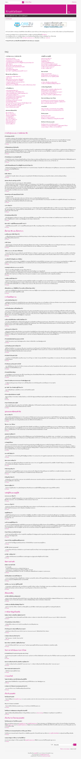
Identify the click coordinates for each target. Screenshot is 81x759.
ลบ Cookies (67, 748)
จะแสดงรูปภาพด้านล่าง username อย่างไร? (15, 82)
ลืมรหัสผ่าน (44, 34)
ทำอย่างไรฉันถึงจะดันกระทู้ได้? (12, 107)
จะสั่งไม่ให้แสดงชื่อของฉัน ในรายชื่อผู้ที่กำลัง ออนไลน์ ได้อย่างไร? (20, 62)
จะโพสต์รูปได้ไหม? (10, 117)
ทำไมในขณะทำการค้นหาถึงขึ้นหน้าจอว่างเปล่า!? (51, 92)
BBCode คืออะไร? (10, 112)
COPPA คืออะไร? (9, 68)
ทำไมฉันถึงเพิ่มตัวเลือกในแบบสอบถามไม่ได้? (15, 96)
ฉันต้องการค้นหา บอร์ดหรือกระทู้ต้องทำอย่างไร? (51, 89)
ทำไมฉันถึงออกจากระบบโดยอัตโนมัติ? (14, 61)
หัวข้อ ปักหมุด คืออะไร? (11, 121)
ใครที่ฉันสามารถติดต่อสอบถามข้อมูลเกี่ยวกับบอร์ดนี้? (52, 118)
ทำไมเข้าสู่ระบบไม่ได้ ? (11, 58)
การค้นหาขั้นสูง (28, 2)
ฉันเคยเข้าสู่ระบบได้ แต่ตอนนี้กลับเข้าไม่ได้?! (15, 66)
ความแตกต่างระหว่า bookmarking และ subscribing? (52, 100)
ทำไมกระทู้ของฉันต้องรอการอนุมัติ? (13, 105)
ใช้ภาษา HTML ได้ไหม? (11, 114)
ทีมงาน (61, 748)
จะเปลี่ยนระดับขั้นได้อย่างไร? (12, 83)
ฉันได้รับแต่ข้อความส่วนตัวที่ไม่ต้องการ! (49, 75)
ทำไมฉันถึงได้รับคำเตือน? (11, 101)
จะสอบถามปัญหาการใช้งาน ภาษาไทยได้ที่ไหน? (51, 127)
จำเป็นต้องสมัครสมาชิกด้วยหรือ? (13, 60)
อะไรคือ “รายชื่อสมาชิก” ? (46, 68)
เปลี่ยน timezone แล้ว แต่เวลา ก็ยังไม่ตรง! (14, 79)
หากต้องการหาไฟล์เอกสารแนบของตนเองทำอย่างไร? (52, 110)
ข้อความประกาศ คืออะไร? (11, 119)
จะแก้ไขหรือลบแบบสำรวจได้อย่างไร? (14, 97)
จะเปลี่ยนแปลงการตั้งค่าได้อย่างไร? (13, 76)
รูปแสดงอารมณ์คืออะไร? (11, 115)
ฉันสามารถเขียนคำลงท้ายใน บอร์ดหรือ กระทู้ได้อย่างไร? (53, 101)
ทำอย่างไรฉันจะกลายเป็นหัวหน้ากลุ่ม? (49, 64)
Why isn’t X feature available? (48, 117)
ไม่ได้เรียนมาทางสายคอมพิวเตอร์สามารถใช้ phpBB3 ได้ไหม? (54, 125)
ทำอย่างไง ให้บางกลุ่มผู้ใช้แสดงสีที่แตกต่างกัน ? (51, 65)
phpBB (35, 752)
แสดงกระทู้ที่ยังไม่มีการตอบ (11, 16)
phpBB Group (18, 699)
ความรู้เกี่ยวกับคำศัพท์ (53, 733)
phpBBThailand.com (32, 723)
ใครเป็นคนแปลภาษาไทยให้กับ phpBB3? (50, 124)
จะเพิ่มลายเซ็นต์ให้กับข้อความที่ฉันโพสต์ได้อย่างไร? (17, 93)
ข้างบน (7, 144)
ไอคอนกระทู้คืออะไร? (10, 123)
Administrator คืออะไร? (46, 58)
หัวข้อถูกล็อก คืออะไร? (10, 122)
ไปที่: (52, 744)
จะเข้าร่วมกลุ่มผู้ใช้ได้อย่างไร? (47, 62)
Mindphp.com (22, 723)
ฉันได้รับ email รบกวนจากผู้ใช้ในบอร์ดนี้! (50, 76)
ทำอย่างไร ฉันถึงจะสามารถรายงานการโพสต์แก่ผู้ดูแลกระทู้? (18, 103)
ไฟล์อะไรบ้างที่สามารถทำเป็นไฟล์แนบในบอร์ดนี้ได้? (52, 109)
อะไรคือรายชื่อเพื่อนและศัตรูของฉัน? (49, 82)
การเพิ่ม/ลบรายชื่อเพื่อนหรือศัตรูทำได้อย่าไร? (51, 83)
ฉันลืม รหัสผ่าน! (9, 64)
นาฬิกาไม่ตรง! (9, 78)
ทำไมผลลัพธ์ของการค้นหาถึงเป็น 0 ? (49, 90)
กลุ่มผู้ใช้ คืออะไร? (45, 61)
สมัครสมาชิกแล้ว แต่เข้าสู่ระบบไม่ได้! (14, 65)
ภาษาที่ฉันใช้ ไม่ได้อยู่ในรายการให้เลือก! (14, 80)
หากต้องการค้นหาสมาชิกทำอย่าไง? (48, 93)
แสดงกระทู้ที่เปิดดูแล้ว (23, 16)
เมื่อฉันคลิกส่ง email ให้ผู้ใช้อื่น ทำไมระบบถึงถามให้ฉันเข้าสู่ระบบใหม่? (21, 85)
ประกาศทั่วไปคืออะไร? (10, 118)
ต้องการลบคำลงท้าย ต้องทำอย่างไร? (49, 103)
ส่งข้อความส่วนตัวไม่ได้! (46, 73)
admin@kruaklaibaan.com (28, 37)
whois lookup (40, 713)
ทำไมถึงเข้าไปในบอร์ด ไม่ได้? (12, 98)
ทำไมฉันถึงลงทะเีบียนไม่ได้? (12, 69)
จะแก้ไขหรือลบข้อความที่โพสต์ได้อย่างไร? (15, 92)
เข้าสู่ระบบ (74, 2)
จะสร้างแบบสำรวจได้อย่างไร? (12, 94)
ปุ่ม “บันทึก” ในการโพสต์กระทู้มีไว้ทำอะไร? (15, 104)
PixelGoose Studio (46, 755)
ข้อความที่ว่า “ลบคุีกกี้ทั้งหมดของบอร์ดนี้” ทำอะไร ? (17, 71)
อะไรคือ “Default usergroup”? (48, 66)
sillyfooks (48, 37)
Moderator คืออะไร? (45, 60)
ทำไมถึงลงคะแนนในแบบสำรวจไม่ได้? (14, 100)
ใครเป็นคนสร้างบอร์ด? (46, 115)
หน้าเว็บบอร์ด (9, 18)
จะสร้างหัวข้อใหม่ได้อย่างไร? (12, 90)
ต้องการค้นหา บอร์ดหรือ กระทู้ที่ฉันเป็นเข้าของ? (51, 94)
